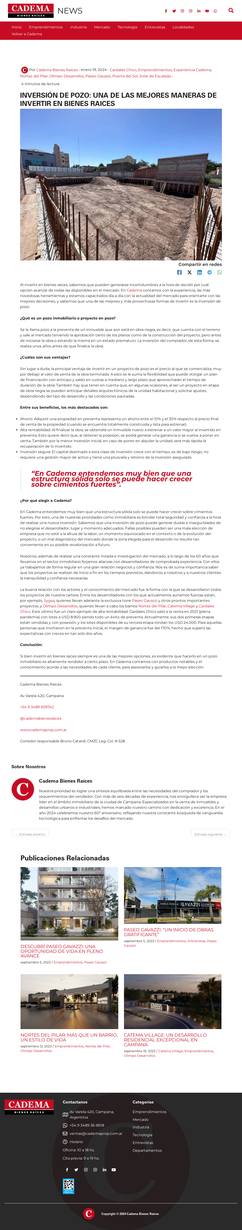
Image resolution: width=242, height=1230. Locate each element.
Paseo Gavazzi (98, 76)
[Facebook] (166, 11)
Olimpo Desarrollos (66, 76)
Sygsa (49, 600)
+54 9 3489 (30, 707)
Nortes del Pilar (34, 76)
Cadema (135, 290)
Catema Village (181, 606)
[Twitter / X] (189, 272)
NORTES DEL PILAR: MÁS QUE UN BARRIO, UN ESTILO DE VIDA (69, 1037)
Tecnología (142, 1134)
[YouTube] (207, 11)
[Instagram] (182, 11)
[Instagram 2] (190, 11)
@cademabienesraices (40, 718)
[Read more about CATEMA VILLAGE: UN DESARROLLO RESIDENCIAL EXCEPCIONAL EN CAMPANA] (173, 1000)
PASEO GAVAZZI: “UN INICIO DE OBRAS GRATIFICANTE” (168, 932)
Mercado (141, 1118)
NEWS (70, 11)
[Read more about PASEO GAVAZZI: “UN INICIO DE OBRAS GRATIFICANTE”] (173, 895)
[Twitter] (174, 11)
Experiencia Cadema (192, 70)
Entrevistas (196, 940)
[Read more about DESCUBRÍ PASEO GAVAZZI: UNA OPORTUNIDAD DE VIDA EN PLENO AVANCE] (69, 903)
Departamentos (147, 1149)
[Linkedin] (199, 11)
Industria (141, 1126)
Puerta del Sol (125, 76)
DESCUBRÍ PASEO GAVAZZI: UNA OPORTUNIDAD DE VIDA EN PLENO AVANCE (62, 950)
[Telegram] (209, 272)
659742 (47, 707)
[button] (231, 11)
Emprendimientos (155, 70)
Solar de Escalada (155, 76)
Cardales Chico (123, 70)
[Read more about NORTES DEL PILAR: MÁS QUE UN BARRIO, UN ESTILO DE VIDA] (69, 1000)
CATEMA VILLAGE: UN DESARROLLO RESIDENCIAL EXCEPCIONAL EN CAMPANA (165, 1039)
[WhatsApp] (215, 11)
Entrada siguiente (211, 834)
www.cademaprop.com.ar (43, 729)
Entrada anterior (30, 834)
